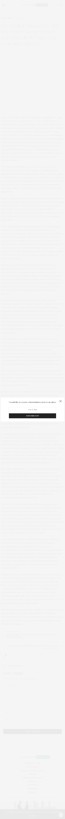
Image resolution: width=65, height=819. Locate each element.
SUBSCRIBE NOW (32, 416)
